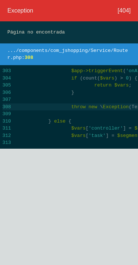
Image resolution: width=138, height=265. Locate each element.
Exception (20, 10)
